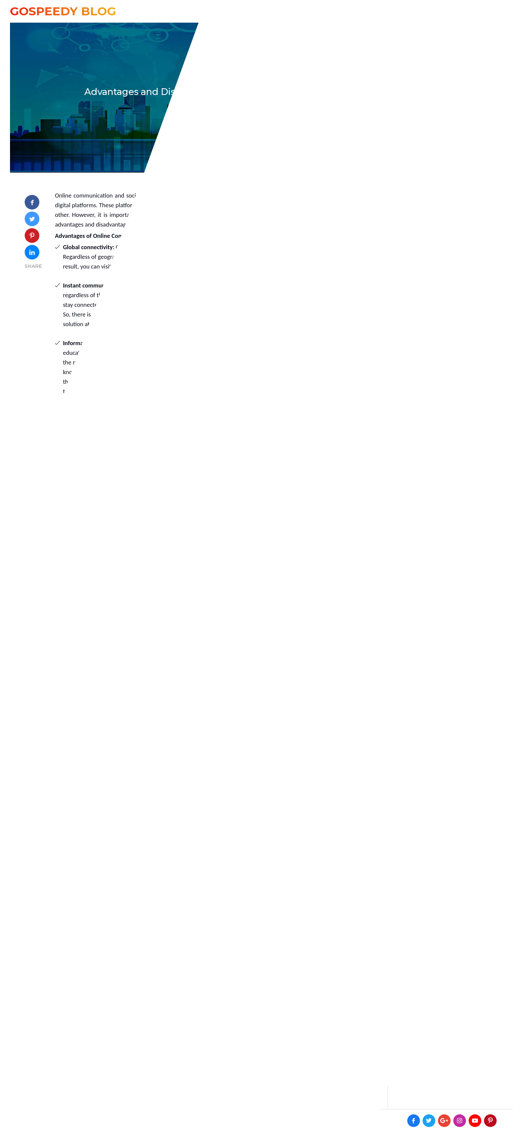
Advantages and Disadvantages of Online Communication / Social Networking (261, 91)
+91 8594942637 (383, 11)
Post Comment (336, 1084)
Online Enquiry (446, 11)
